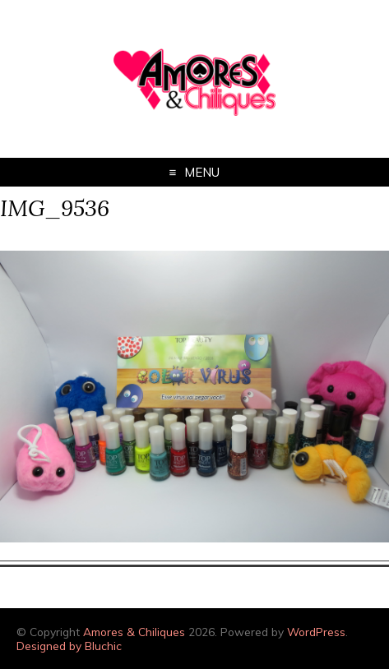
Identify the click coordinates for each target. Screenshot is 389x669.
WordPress (316, 632)
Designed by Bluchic (69, 646)
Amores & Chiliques (134, 632)
